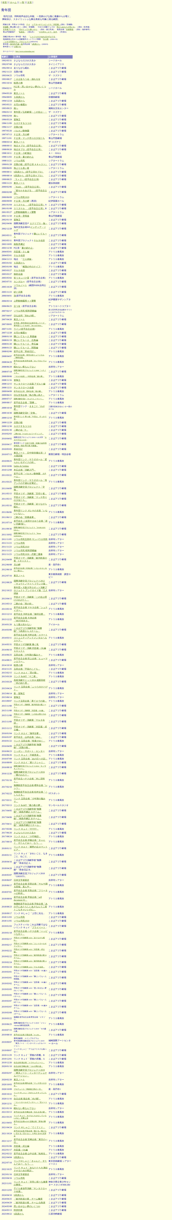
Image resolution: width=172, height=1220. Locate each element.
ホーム (13, 2)
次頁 (29, 2)
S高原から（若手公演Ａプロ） (29, 175)
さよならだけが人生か (25, 833)
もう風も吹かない (22, 624)
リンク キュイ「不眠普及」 (27, 755)
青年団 (17, 406)
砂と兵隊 (18, 292)
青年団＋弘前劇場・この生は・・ (30, 112)
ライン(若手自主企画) (24, 329)
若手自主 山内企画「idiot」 (28, 737)
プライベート (38, 927)
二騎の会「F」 (21, 430)
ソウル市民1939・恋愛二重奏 (28, 554)
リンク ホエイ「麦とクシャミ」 (29, 762)
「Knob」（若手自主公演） (27, 187)
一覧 (22, 2)
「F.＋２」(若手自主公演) (26, 179)
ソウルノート (20, 285)
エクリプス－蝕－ (39, 223)
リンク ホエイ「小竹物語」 (27, 836)
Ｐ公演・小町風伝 (22, 153)
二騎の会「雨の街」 (24, 604)
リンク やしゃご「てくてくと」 (29, 1127)
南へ (16, 108)
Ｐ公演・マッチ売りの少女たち (29, 138)
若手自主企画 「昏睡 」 (25, 402)
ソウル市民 (19, 160)
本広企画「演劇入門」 (25, 470)
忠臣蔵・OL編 (21, 1150)
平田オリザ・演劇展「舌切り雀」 (30, 493)
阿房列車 (18, 1210)
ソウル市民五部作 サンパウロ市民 (31, 539)
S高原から (36, 44)
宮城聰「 (6, 27)
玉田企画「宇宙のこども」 (27, 669)
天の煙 (45, 39)
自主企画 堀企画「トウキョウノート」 (29, 1063)
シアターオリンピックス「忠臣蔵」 (46, 24)
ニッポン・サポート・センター (29, 751)
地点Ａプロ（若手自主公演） (28, 145)
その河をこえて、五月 (48, 32)
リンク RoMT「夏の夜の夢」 (28, 805)
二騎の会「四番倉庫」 (25, 517)
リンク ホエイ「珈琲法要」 (27, 733)
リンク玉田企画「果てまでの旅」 (30, 701)
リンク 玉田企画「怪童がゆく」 (29, 741)
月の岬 (17, 564)
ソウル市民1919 (21, 197)
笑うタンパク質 (21, 278)
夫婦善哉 (69, 29)
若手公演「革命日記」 (25, 351)
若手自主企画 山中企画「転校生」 (31, 1153)
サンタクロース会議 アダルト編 (29, 384)
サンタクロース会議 (24, 387)
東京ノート (19, 93)
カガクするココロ (22, 123)
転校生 (22, 32)
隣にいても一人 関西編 (26, 347)
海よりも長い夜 (21, 168)
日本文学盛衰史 (21, 880)
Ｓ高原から (19, 97)
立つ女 (17, 306)
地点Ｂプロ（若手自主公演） (28, 149)
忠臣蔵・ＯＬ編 (21, 251)
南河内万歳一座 (16, 44)
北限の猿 (18, 127)
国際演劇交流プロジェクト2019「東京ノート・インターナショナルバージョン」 (30, 1073)
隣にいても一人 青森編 (25, 336)
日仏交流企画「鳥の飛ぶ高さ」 (29, 395)
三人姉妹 (27, 259)
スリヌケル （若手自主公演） (29, 205)
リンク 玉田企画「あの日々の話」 (31, 759)
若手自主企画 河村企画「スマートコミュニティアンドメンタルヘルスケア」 (31, 638)
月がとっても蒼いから (28, 29)
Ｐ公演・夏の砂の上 (24, 157)
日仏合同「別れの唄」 (25, 315)
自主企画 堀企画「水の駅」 (27, 1099)
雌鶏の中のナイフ (31, 266)
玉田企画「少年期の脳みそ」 (28, 655)
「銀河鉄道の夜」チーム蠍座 (28, 1199)
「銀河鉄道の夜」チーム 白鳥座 (29, 1202)
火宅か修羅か (20, 104)
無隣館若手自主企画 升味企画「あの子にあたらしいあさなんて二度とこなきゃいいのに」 (31, 907)
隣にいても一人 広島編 (26, 340)
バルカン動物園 (21, 131)
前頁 (4, 2)
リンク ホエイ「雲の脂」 (26, 673)
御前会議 (18, 274)
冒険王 (17, 119)
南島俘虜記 (19, 244)
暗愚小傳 (18, 83)
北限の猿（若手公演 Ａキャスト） (31, 164)
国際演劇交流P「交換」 (25, 413)
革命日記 (18, 449)
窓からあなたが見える (66, 27)
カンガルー (19, 281)
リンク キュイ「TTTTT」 (26, 829)
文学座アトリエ (9, 29)
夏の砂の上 (27, 248)
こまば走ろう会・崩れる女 (27, 79)
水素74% (17, 47)
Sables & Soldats (21, 466)
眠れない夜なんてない (25, 367)
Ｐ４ (28, 24)
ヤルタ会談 (39, 240)
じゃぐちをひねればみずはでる (42, 37)
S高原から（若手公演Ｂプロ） (29, 172)
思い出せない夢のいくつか (27, 1206)
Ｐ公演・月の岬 (21, 134)
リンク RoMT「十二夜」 (26, 676)
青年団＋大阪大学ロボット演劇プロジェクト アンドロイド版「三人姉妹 (31, 590)
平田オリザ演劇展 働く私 (26, 644)
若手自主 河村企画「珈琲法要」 (29, 614)
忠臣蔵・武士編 (21, 1146)
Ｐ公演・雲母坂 (21, 216)
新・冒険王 (19, 693)
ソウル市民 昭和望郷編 (25, 311)
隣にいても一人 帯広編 (26, 344)
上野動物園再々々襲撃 (25, 212)
